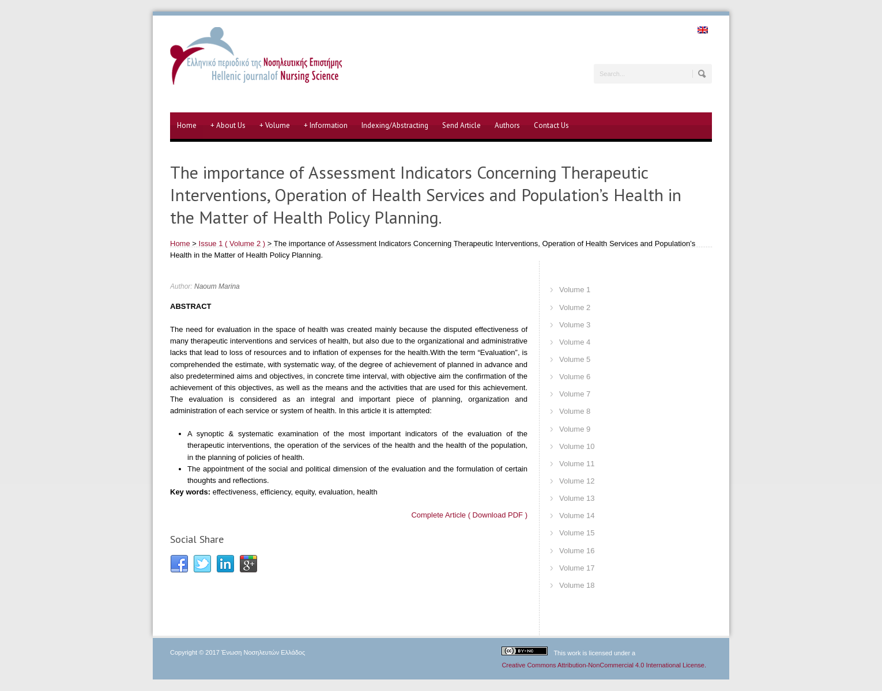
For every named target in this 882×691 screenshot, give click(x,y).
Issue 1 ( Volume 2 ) (232, 243)
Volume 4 (574, 342)
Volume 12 (576, 481)
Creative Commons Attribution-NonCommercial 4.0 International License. (604, 665)
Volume (274, 126)
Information (326, 126)
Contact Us (551, 125)
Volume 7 (574, 394)
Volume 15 (576, 532)
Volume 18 (576, 585)
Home (187, 125)
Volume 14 (576, 515)
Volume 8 (574, 411)
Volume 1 (574, 289)
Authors (507, 125)
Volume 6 (574, 376)
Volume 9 (574, 429)
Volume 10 (576, 446)
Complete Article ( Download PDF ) (469, 515)
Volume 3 (574, 324)
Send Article (461, 125)
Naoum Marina (217, 286)
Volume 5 (574, 359)
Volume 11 (576, 463)
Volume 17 (576, 568)
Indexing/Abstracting (394, 125)
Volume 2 (574, 307)
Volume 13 (576, 498)
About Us (228, 126)
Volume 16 (576, 550)
